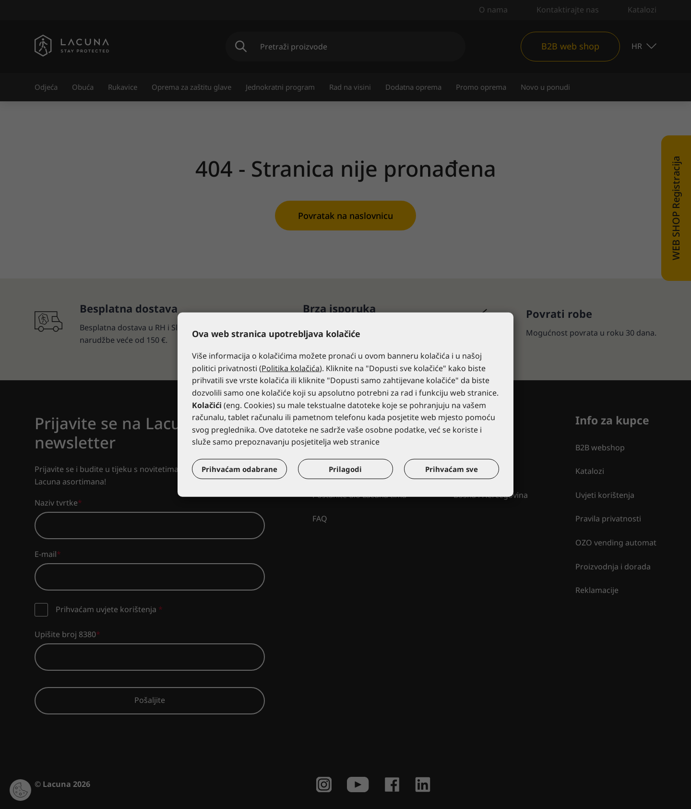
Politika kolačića (291, 368)
